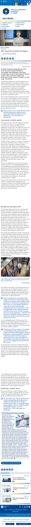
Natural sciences (20, 22)
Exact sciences (5, 26)
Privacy (25, 509)
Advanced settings (23, 523)
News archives (15, 511)
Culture (4, 28)
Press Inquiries (18, 509)
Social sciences (20, 24)
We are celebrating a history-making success (19, 478)
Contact (6, 509)
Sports (18, 26)
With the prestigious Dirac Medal (20, 498)
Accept (10, 523)
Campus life (5, 24)
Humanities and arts (7, 22)
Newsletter (11, 509)
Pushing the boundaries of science (20, 488)
